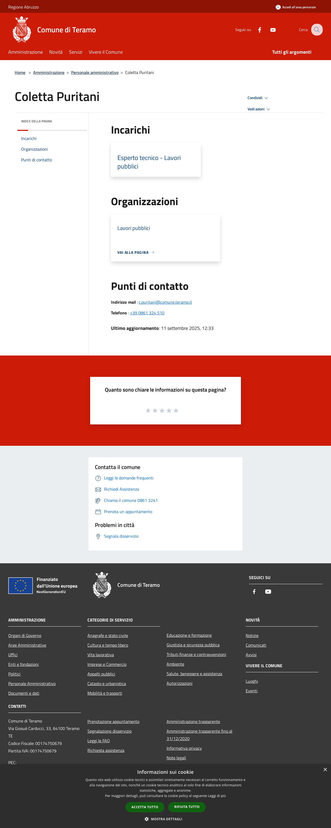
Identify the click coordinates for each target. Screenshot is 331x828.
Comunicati (256, 645)
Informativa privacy (184, 748)
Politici (14, 674)
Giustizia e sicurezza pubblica (193, 645)
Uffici (13, 654)
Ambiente (175, 664)
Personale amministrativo (94, 72)
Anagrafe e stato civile (107, 635)
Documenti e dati (23, 693)
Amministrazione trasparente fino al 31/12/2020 (199, 735)
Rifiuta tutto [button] (187, 806)
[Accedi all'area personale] (296, 7)
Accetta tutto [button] (145, 807)
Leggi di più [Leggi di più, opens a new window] (217, 796)
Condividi (259, 98)
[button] (165, 819)
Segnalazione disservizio (109, 731)
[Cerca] (316, 29)
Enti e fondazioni (23, 664)
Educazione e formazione (189, 635)
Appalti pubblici (101, 674)
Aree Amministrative (27, 645)
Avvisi (251, 654)
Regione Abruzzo (23, 7)
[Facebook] (255, 29)
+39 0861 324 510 (147, 313)
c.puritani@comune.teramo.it (165, 302)
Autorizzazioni (180, 683)
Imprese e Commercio (106, 664)
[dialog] (165, 796)
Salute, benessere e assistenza (194, 673)
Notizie (252, 635)
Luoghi (252, 681)
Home (20, 72)
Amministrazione (48, 72)
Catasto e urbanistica (106, 683)
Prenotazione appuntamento (113, 721)
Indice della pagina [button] (36, 121)
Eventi (251, 691)
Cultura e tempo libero (107, 645)
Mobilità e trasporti (104, 693)
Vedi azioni (260, 109)
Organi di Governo (24, 635)
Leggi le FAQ (98, 740)
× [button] (325, 770)
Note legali (176, 758)
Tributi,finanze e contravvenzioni (196, 654)
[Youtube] (268, 29)
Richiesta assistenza (105, 750)
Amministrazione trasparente (193, 721)
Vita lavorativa (100, 654)
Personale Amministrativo (32, 683)
